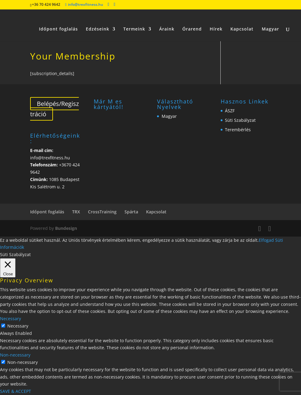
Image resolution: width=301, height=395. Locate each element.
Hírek (216, 21)
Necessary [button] (10, 318)
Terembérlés (238, 129)
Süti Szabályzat (240, 120)
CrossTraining (102, 212)
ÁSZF (230, 111)
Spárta (131, 212)
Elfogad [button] (266, 240)
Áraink (166, 21)
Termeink (134, 21)
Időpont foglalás (58, 21)
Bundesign (66, 228)
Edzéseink (97, 21)
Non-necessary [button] (15, 355)
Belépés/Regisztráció (54, 109)
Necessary (17, 326)
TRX (76, 212)
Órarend (192, 21)
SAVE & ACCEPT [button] (15, 391)
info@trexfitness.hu (50, 158)
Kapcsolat (242, 21)
